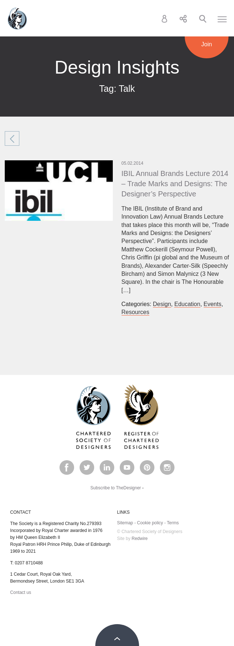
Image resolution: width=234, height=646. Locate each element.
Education (187, 304)
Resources (135, 312)
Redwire (140, 538)
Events (213, 304)
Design (162, 304)
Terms (173, 522)
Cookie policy (150, 522)
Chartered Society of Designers (17, 19)
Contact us (20, 592)
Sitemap (125, 522)
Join (206, 44)
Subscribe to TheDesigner (116, 487)
